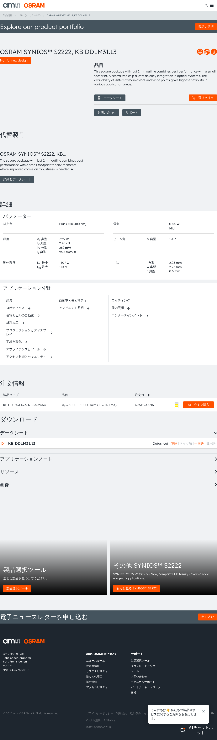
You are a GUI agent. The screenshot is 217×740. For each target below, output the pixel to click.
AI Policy (109, 720)
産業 (9, 300)
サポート (132, 112)
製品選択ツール (17, 588)
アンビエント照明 (71, 308)
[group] (42, 163)
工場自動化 (14, 342)
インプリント (152, 713)
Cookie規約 (93, 720)
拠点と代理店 (94, 676)
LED (21, 15)
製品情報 (7, 15)
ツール (135, 671)
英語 (174, 443)
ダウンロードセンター (144, 666)
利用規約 (121, 713)
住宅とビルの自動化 (20, 315)
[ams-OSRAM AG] (24, 5)
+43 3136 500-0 (19, 670)
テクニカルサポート (143, 682)
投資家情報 (93, 666)
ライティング (121, 300)
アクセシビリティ (97, 687)
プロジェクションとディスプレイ (26, 332)
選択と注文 (203, 98)
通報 (133, 692)
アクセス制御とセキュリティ (26, 356)
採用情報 (91, 682)
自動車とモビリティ (73, 300)
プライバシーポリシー (99, 713)
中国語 (199, 443)
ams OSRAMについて (101, 654)
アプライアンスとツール (23, 349)
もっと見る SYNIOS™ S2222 (136, 588)
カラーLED (34, 15)
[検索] (206, 5)
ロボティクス (15, 308)
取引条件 (135, 713)
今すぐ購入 (198, 405)
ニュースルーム (95, 660)
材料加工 (12, 322)
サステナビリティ (97, 671)
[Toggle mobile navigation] (211, 5)
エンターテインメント (127, 315)
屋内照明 (118, 308)
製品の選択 (206, 27)
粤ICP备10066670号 (98, 727)
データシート (110, 98)
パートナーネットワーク (146, 687)
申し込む (207, 617)
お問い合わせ (107, 112)
